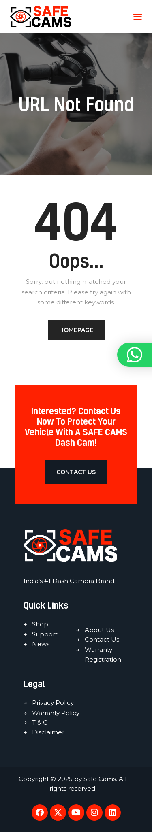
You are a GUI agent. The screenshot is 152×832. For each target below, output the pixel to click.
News (40, 644)
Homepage (76, 330)
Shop (40, 624)
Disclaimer (48, 732)
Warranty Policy (55, 713)
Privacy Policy (53, 702)
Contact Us (102, 639)
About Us (99, 630)
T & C (39, 722)
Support (45, 634)
